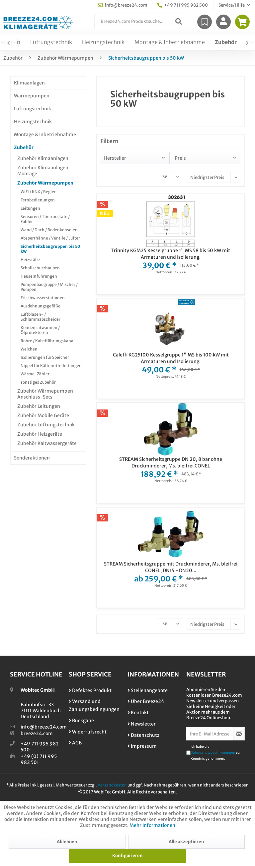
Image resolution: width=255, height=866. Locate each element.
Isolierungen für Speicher (45, 357)
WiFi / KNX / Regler (38, 191)
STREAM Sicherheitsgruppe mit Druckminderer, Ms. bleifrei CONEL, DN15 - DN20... (170, 567)
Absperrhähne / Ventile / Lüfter (50, 238)
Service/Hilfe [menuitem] (231, 5)
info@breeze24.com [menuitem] (122, 5)
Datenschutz (143, 735)
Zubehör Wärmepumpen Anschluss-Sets (45, 394)
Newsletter (142, 724)
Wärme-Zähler (35, 373)
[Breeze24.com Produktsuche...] (140, 21)
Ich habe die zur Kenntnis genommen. (216, 752)
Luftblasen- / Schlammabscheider (40, 317)
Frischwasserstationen (43, 297)
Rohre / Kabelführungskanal (48, 340)
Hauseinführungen (39, 276)
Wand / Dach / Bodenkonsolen (49, 229)
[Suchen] (178, 21)
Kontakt (138, 713)
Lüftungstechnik (32, 109)
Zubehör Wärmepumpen (45, 183)
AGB (75, 743)
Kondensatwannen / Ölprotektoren (40, 330)
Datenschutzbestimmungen (213, 752)
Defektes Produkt (90, 690)
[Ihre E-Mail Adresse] (209, 733)
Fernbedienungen (38, 199)
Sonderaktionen (32, 458)
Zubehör (24, 147)
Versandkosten (112, 785)
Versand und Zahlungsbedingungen (94, 705)
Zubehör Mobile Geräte (43, 415)
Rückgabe (81, 721)
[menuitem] (140, 21)
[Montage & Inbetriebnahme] (169, 42)
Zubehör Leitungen (38, 406)
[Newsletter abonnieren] (239, 733)
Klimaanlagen (29, 83)
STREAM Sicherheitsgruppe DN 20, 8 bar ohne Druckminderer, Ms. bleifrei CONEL (170, 462)
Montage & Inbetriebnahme (45, 134)
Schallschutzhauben (40, 267)
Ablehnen (67, 841)
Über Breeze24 (146, 701)
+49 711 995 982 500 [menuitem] (182, 5)
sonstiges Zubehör (38, 382)
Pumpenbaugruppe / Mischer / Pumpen (49, 287)
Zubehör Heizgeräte (39, 434)
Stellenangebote (148, 690)
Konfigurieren (127, 855)
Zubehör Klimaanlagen (42, 158)
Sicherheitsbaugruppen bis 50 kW (50, 249)
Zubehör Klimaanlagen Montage (42, 171)
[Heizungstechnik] (103, 42)
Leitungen (30, 208)
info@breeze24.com (44, 727)
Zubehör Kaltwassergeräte (47, 443)
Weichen (29, 349)
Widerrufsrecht (88, 732)
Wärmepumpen (31, 96)
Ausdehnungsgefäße (40, 305)
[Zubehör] (226, 42)
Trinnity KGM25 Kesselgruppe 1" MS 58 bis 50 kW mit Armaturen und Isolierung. (170, 253)
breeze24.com (37, 733)
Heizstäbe (30, 259)
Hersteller (115, 158)
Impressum (142, 746)
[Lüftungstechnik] (51, 42)
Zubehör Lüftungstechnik (46, 425)
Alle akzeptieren (186, 841)
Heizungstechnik (33, 122)
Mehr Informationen (152, 825)
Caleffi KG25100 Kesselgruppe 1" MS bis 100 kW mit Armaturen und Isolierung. (171, 358)
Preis (180, 158)
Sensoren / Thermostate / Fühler (45, 219)
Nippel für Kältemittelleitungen (51, 365)
